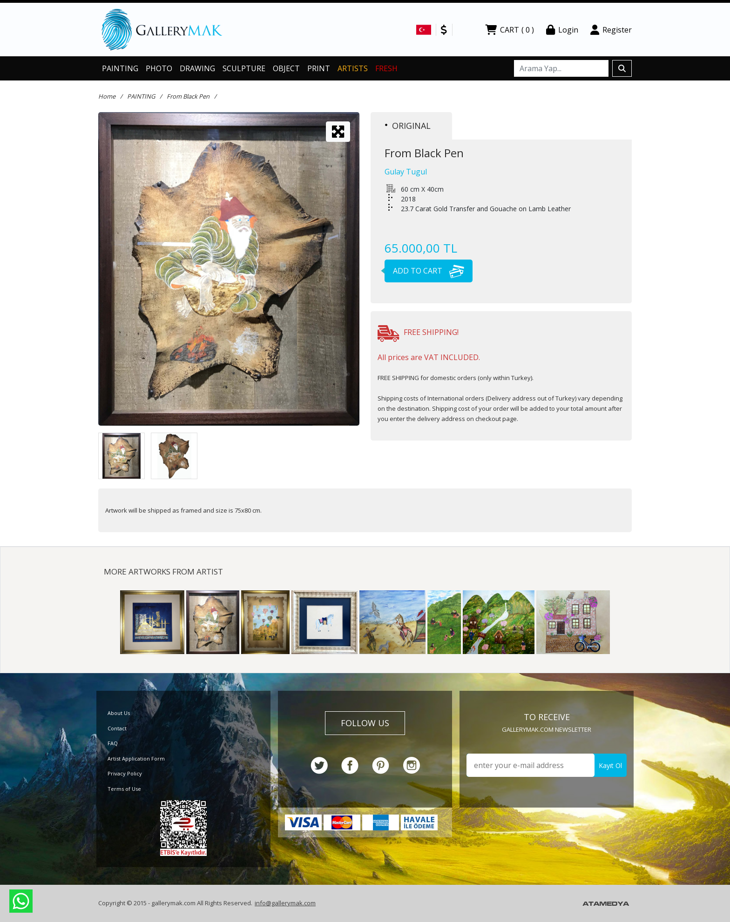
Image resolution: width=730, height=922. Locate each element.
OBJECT (286, 68)
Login (562, 30)
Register (611, 30)
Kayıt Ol (610, 765)
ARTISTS (353, 68)
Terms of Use (124, 788)
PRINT (318, 68)
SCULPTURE (244, 68)
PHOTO (159, 68)
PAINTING (120, 68)
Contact (117, 728)
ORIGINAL (408, 125)
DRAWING (197, 68)
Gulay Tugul (406, 172)
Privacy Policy (125, 773)
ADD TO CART (424, 271)
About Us (119, 712)
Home (106, 96)
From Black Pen (188, 96)
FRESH (386, 68)
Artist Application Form (136, 758)
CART (509, 30)
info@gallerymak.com (285, 903)
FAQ (113, 743)
